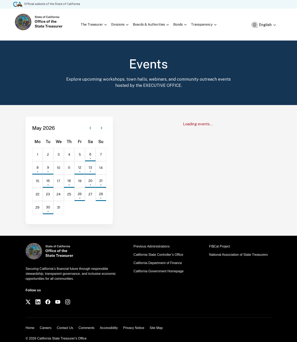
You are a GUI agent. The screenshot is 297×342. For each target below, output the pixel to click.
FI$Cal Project (219, 241)
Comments (86, 322)
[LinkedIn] (37, 296)
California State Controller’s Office (158, 249)
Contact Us (65, 322)
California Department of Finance (157, 257)
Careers (46, 322)
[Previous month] (90, 123)
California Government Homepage (158, 266)
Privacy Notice (133, 322)
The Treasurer (97, 22)
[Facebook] (47, 296)
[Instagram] (67, 296)
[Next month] (101, 123)
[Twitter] (28, 296)
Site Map (156, 322)
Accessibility (109, 322)
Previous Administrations (151, 241)
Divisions (123, 22)
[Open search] (247, 21)
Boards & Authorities (154, 22)
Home (30, 322)
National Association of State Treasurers (238, 249)
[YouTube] (57, 296)
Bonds (183, 22)
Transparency (207, 22)
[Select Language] (269, 22)
